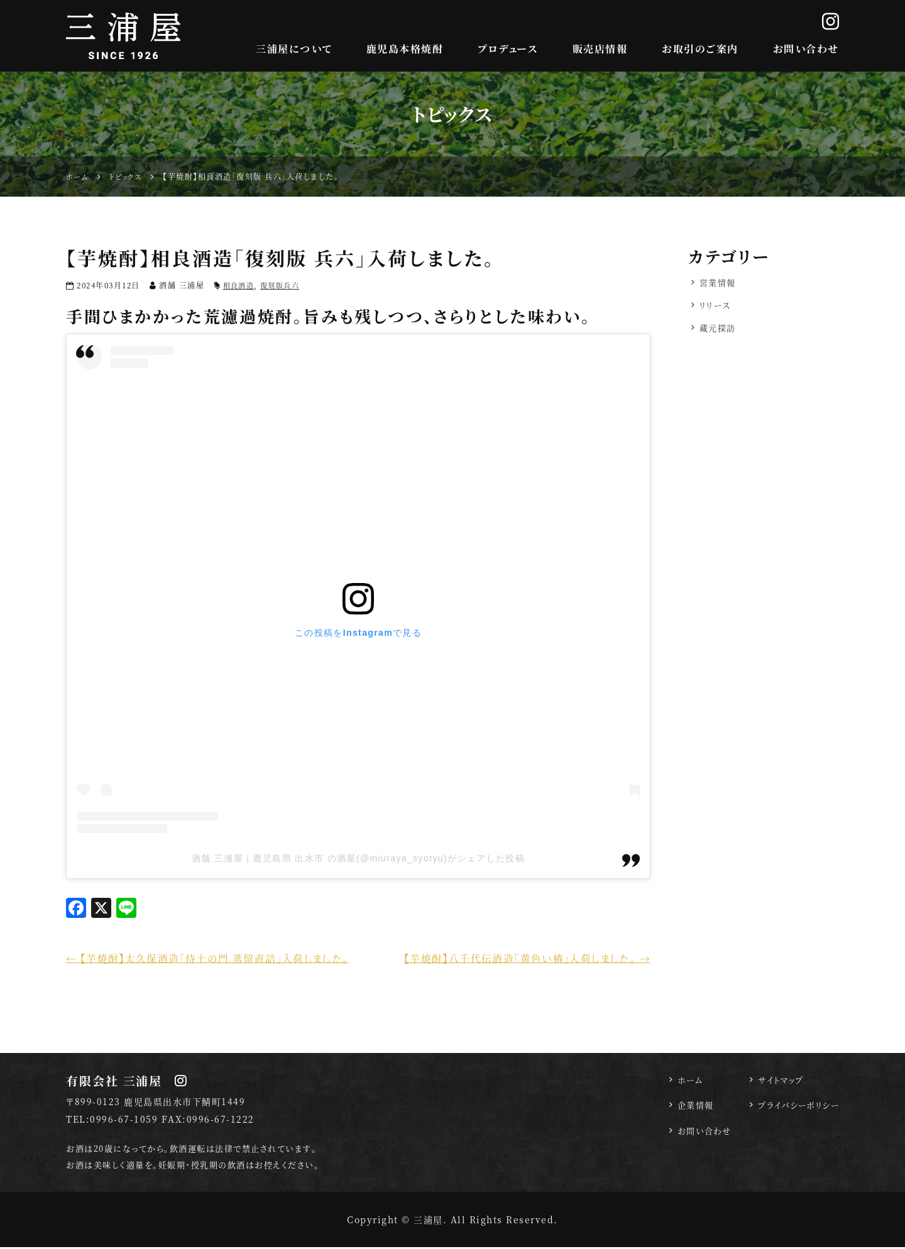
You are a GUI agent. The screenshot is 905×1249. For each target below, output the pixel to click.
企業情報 (686, 1109)
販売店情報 (600, 48)
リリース (716, 307)
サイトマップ (776, 1082)
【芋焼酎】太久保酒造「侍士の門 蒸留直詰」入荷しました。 (217, 958)
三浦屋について (294, 48)
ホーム (681, 1082)
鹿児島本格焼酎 (405, 48)
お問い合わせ (806, 48)
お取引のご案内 (700, 48)
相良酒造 (240, 285)
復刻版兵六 (284, 285)
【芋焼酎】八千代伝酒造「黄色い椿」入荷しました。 (518, 958)
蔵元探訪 (718, 331)
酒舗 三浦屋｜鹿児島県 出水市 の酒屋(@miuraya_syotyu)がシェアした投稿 (358, 858)
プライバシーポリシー (795, 1109)
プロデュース (507, 48)
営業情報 (718, 283)
